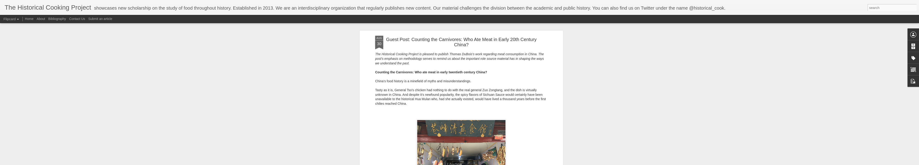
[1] (462, 89)
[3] (377, 120)
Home (29, 19)
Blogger (497, 162)
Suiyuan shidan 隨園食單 (517, 26)
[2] (430, 97)
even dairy (503, 53)
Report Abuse (511, 162)
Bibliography (57, 19)
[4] (487, 124)
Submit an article (100, 19)
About (41, 19)
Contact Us (77, 19)
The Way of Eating (389, 35)
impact (385, 57)
